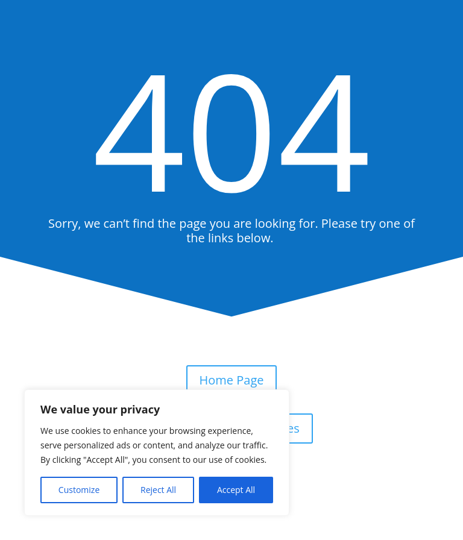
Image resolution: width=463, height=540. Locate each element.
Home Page (232, 380)
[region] (156, 452)
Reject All (158, 489)
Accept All (236, 489)
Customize (78, 489)
